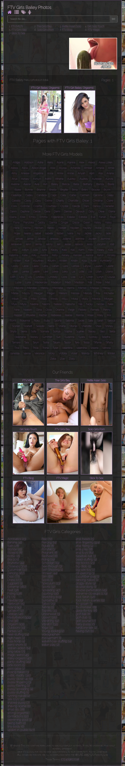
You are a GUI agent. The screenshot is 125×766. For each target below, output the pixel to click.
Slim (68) (47, 576)
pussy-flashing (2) (18, 685)
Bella (76, 184)
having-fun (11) (85, 631)
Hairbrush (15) (16, 603)
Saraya (111, 320)
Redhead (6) (50, 556)
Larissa (75, 266)
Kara (90, 249)
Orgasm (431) (16, 624)
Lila (90, 271)
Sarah (100, 320)
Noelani (27, 309)
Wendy (85, 353)
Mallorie (18, 287)
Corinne (25, 206)
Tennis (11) (48, 607)
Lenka (25, 271)
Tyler (55, 347)
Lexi (45, 271)
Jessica (79, 244)
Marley (107, 287)
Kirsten (17, 260)
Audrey (84, 178)
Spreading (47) (51, 590)
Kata (110, 249)
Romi (13, 320)
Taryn (36, 342)
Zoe (62, 358)
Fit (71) (11, 597)
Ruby (47, 320)
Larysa (87, 266)
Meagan (38, 293)
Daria (47, 211)
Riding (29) (48, 559)
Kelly (55, 255)
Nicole (100, 304)
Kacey (54, 249)
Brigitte (64, 189)
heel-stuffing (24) (18, 634)
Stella (112, 331)
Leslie (36, 271)
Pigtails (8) (48, 545)
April (91, 173)
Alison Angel (39, 168)
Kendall (77, 255)
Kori (27, 260)
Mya (14, 304)
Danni (13, 211)
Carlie (73, 195)
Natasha (70, 304)
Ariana (110, 173)
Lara (65, 266)
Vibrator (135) (50, 624)
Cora (14, 206)
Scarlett (28, 326)
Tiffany (109, 342)
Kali (73, 249)
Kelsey (65, 255)
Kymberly (106, 260)
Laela (35, 266)
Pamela (94, 309)
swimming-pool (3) (19, 719)
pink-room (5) (16, 665)
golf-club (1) (83, 617)
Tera (77, 342)
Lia (73, 271)
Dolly (92, 211)
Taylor (67, 342)
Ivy (78, 233)
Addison (29, 162)
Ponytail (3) (49, 549)
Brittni (85, 189)
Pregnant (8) (49, 552)
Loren (89, 276)
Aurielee (97, 178)
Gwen (86, 222)
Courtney (51, 206)
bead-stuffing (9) (86, 559)
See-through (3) (52, 566)
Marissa (94, 287)
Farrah (102, 217)
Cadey (29, 195)
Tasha (46, 342)
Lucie (18, 282)
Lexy (65, 271)
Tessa (86, 342)
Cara (63, 195)
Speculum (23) (51, 583)
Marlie (14, 293)
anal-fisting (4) (85, 545)
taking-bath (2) (16, 723)
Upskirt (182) (49, 617)
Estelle (71, 217)
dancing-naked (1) (87, 580)
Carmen (84, 195)
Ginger (64, 222)
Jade (108, 233)
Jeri (59, 244)
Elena (112, 211)
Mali (107, 282)
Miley (44, 298)
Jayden (92, 238)
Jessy (90, 244)
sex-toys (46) (16, 699)
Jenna (38, 244)
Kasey (100, 249)
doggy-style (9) (86, 583)
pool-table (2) (16, 668)
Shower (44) (50, 573)
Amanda (75, 168)
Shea (98, 326)
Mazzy (26, 293)
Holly (108, 227)
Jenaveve (16, 244)
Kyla (84, 260)
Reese (68, 315)
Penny (107, 309)
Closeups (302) (17, 566)
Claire (110, 200)
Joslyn (25, 249)
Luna (28, 282)
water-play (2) (51, 644)
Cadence (16, 195)
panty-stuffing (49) (19, 661)
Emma (44, 217)
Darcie (37, 211)
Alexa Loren (105, 162)
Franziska (28, 222)
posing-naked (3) (18, 672)
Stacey (92, 331)
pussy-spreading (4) (20, 689)
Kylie (93, 260)
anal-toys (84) (85, 552)
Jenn (28, 244)
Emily (32, 217)
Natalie (58, 304)
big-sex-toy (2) (85, 569)
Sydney (93, 337)
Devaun (80, 211)
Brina (75, 189)
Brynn (107, 189)
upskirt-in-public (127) (21, 730)
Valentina (81, 347)
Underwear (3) (51, 614)
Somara (44, 331)
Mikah (15, 298)
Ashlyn (37, 178)
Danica (97, 206)
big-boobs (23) (85, 563)
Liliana (109, 271)
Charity (60, 200)
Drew (101, 211)
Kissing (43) (14, 607)
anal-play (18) (84, 549)
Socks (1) (47, 580)
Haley (108, 222)
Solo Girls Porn (45, 29)
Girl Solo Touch (95, 26)
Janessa (53, 238)
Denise (68, 211)
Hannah (39, 227)
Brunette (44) (16, 563)
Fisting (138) (14, 593)
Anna (50, 173)
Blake (18, 189)
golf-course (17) (86, 620)
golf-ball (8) (83, 614)
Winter (111, 353)
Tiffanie (97, 342)
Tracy (26, 347)
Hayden (74, 227)
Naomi (46, 304)
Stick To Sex (18, 33)
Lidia (81, 271)
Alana (60, 162)
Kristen (63, 260)
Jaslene (66, 238)
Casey (110, 195)
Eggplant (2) (15, 583)
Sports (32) (49, 586)
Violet (74, 353)
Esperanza (57, 217)
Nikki (110, 304)
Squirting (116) (50, 593)
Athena (59, 178)
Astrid (48, 178)
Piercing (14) (49, 542)
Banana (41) (14, 542)
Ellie (22, 217)
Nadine (34, 304)
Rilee (90, 315)
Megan (51, 293)
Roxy (37, 320)
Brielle (52, 189)
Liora (64, 276)
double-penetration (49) (91, 590)
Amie (111, 168)
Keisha (44, 255)
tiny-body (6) (15, 726)
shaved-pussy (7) (18, 702)
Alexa (91, 162)
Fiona (16, 222)
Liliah (99, 271)
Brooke (96, 189)
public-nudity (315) (19, 675)
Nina (17, 309)
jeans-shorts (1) (17, 644)
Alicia (25, 168)
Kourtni (52, 260)
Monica (96, 298)
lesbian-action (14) (19, 648)
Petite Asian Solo (71, 26)
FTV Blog (67, 29)
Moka (74, 298)
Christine (98, 200)
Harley (51, 227)
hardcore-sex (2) (86, 627)
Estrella (83, 217)
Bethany (87, 184)
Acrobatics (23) (16, 539)
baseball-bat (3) (86, 556)
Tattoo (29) (49, 603)
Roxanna (25, 320)
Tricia (35, 347)
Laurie (109, 266)
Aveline (15, 184)
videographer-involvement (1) (51, 636)
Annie (70, 173)
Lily (30, 276)
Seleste (40, 326)
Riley (100, 315)
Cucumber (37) (17, 569)
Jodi (112, 244)
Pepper (18, 315)
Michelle (109, 293)
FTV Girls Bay (19, 29)
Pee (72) (47, 539)
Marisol (82, 287)
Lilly (21, 276)
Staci (102, 331)
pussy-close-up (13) (20, 678)
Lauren (99, 266)
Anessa (25, 173)
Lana (45, 266)
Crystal (64, 206)
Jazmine (105, 238)
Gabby (41, 222)
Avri (45, 184)
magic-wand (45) (18, 655)
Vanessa (15, 353)
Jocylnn (101, 244)
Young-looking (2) (53, 631)
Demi (57, 211)
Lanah (55, 266)
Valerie (94, 347)
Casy (38, 200)
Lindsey (53, 276)
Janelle (41, 238)
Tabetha (106, 337)
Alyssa (63, 168)
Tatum (56, 342)
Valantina (67, 347)
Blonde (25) (14, 549)
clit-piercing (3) (85, 573)
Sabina (58, 320)
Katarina (13, 255)
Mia (98, 293)
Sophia (68, 331)
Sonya (56, 331)
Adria (40, 162)
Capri (54, 195)
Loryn (100, 276)
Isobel (60, 233)
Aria (100, 173)
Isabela (49, 233)
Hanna (27, 227)
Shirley (109, 326)
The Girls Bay (44, 26)
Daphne (25, 211)
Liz (81, 276)
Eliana (13, 217)
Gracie (75, 222)
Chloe (85, 200)
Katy (34, 255)
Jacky (98, 233)
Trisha (45, 347)
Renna (80, 315)
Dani (86, 206)
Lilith (12, 276)
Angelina (38, 173)
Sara (90, 320)
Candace (42, 195)
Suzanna (69, 337)
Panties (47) (14, 631)
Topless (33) (49, 610)
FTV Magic (94, 29)
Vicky (51, 353)
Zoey (72, 358)
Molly (85, 298)
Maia (98, 282)
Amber (88, 168)
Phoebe (30, 315)
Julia (35, 249)
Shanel (73, 326)
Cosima (38, 206)
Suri (58, 337)
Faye (113, 217)
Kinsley (111, 255)
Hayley (87, 227)
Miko (34, 298)
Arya (14, 178)
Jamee (19, 238)
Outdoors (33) (16, 627)
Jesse (67, 244)
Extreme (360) (16, 586)
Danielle (109, 206)
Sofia (33, 331)
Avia (37, 184)
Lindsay (40, 276)
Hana (16, 227)
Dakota (76, 206)
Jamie (30, 238)
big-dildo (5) (83, 566)
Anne (60, 173)
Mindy (54, 298)
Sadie (81, 320)
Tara (26, 342)
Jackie (87, 233)
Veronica (39, 353)
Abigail (16, 162)
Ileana (27, 233)
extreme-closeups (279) (92, 593)
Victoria (63, 353)
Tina (16, 347)
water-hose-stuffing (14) (57, 641)
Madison (79, 282)
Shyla (13, 331)
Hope (17, 233)
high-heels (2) (16, 638)
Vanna (27, 353)
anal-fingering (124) (88, 542)
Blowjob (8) (14, 552)
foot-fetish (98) (86, 597)
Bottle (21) (13, 556)
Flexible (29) (15, 600)
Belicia (65, 184)
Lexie (55, 271)
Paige (71, 309)
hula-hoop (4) (16, 641)
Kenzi (100, 255)
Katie (25, 255)
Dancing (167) (16, 573)
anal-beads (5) (85, 539)
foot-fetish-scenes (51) (90, 600)
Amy (14, 173)
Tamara (16, 342)
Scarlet (16, 326)
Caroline (98, 195)
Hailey (97, 222)
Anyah (81, 173)
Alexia (14, 168)
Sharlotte (86, 326)
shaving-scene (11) (19, 706)
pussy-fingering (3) (19, 682)
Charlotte (73, 200)
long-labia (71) (16, 651)
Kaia (64, 249)
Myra (23, 304)
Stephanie (20, 337)
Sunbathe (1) (50, 600)
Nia (80, 304)
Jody (15, 249)
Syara (81, 337)
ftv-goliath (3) (84, 603)
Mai (90, 282)
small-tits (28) (16, 709)
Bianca (100, 184)
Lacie (25, 266)
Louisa (111, 276)
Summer (47, 337)
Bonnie (29, 189)
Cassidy (16, 200)
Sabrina (69, 320)
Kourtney (38, 260)
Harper (62, 227)
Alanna (71, 162)
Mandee (32, 287)
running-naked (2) (18, 695)
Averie (27, 184)
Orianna (60, 309)
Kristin (74, 260)
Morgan (108, 298)
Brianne (41, 189)
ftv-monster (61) (86, 607)
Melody (87, 293)
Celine (48, 200)
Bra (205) (13, 559)
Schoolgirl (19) (51, 563)
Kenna (89, 255)
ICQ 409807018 (70, 759)
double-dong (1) (86, 586)
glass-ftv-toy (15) (86, 610)
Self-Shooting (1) (52, 569)
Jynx (44, 249)
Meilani (63, 293)
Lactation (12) (15, 610)
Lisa (73, 276)
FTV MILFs (17, 26)
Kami (81, 249)
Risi (109, 315)
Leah (15, 271)
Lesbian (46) (15, 614)
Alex (81, 162)
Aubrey (71, 178)
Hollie (98, 227)
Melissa (75, 293)
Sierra (23, 331)
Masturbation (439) (19, 617)
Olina (39, 309)
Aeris (50, 162)
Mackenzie (41, 282)
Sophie (80, 331)
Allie (52, 168)
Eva (93, 217)
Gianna (53, 222)
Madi (68, 282)
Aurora (109, 178)
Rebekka (56, 315)
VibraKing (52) (50, 620)
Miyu (65, 298)
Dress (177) (14, 580)
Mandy (45, 287)
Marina (70, 287)
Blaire (111, 184)
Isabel (38, 233)
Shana (62, 326)
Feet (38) (13, 590)
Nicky (89, 304)
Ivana (70, 233)
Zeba (53, 358)
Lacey (15, 266)
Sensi (51, 326)
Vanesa (106, 347)
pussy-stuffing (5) (18, 692)
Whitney (98, 353)
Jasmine (79, 238)
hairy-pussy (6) (85, 624)
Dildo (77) (13, 576)
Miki (25, 298)
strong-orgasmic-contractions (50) (18, 714)
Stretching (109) (52, 597)
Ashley (25, 178)
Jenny (49, 244)
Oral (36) (13, 620)
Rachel (43, 315)
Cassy (28, 200)
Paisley (82, 309)
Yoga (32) (47, 627)
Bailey (54, 184)
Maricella (58, 287)
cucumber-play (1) (87, 576)
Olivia (49, 309)
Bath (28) (13, 545)
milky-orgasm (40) (19, 658)
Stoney (34, 337)
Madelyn (56, 282)
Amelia (100, 168)
